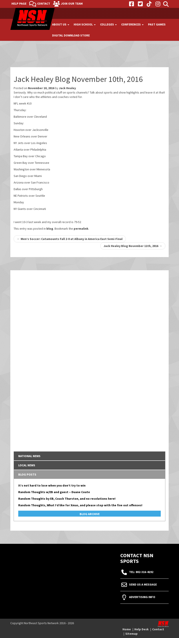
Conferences (132, 24)
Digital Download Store (71, 35)
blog (49, 229)
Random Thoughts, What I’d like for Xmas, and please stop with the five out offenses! (80, 505)
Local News (26, 465)
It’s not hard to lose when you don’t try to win (52, 485)
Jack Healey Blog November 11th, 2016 (133, 246)
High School (85, 24)
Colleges (108, 24)
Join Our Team (72, 3)
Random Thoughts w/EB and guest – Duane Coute (54, 492)
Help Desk (141, 629)
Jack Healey (67, 88)
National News (29, 456)
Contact (43, 3)
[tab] (89, 456)
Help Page (18, 3)
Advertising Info (142, 597)
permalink (81, 229)
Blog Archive (90, 514)
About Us (60, 24)
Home (126, 629)
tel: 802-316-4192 (141, 572)
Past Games (157, 24)
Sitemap (131, 634)
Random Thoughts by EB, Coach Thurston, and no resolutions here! (66, 499)
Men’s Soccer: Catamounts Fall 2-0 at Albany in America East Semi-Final (69, 239)
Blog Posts (27, 474)
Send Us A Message (143, 585)
